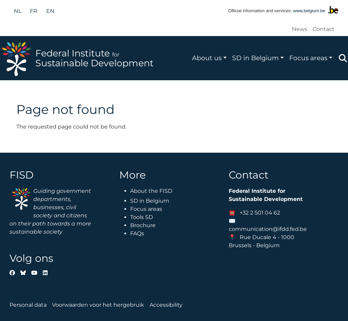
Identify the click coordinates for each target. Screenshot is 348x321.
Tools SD (141, 217)
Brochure (143, 225)
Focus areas (308, 58)
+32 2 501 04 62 (260, 212)
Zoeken (343, 58)
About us (207, 58)
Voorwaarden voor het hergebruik (98, 305)
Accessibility (166, 305)
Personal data (28, 305)
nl (17, 11)
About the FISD (151, 191)
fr (33, 11)
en (50, 11)
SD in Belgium (255, 58)
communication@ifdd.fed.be (268, 229)
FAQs (137, 233)
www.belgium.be (309, 10)
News (299, 29)
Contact (323, 29)
